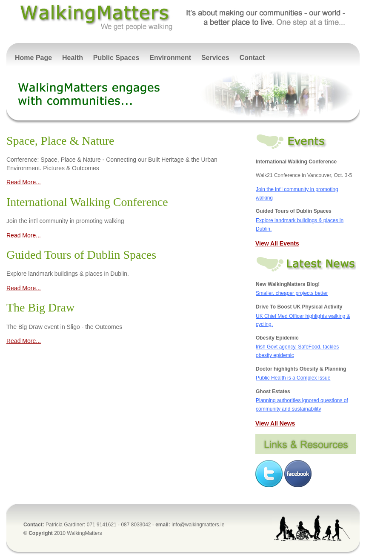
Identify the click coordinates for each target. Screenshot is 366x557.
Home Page (33, 57)
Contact (252, 57)
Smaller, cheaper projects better (292, 293)
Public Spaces (116, 57)
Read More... (23, 182)
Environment (170, 57)
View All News (275, 423)
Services (215, 57)
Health (72, 57)
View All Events (277, 243)
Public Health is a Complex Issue (293, 378)
